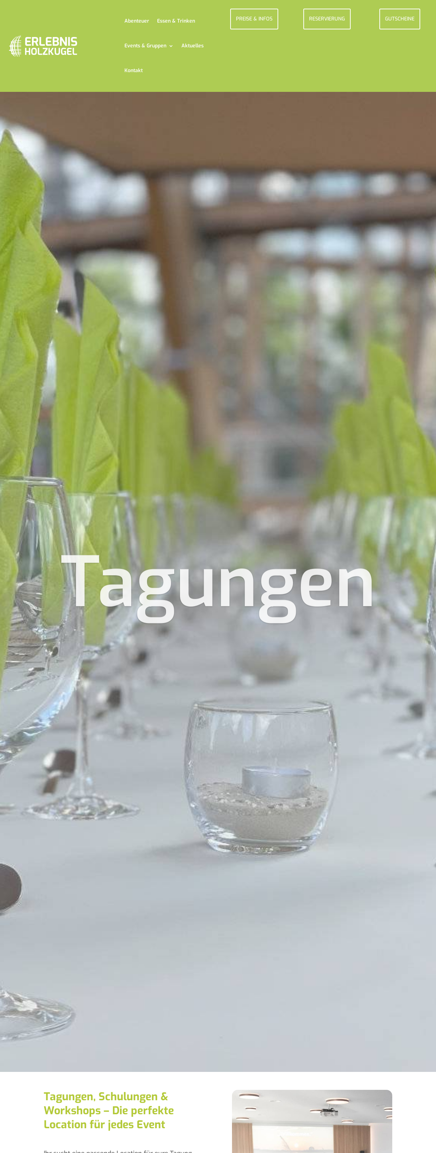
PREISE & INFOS (254, 18)
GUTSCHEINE (399, 18)
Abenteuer (136, 21)
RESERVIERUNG (327, 18)
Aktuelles (192, 45)
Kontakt (133, 70)
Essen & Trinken (176, 21)
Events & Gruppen (145, 45)
